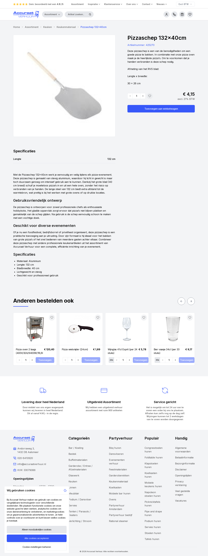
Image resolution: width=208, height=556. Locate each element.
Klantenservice (113, 4)
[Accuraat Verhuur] (26, 14)
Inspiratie (94, 4)
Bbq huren (115, 447)
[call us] (174, 14)
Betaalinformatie (184, 457)
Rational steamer (118, 521)
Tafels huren (152, 539)
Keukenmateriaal (66, 26)
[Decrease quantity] (130, 96)
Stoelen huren (153, 533)
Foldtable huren (154, 457)
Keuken (47, 26)
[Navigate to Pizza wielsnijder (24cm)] (81, 329)
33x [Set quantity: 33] (157, 360)
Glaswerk (74, 475)
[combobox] (185, 4)
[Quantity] (136, 96)
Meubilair (74, 493)
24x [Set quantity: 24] (111, 360)
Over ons (132, 4)
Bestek (72, 453)
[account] (167, 14)
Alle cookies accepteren (36, 538)
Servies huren (153, 527)
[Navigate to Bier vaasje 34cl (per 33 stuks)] (173, 329)
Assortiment (77, 4)
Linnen (72, 487)
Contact (147, 4)
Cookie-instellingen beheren (37, 547)
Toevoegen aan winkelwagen (161, 108)
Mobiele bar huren (119, 493)
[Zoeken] (90, 14)
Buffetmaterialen (78, 459)
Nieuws (162, 4)
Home (16, 26)
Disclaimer (181, 469)
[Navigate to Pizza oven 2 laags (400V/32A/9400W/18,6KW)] (35, 329)
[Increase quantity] (142, 96)
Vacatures (181, 500)
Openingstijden (183, 475)
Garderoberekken (119, 475)
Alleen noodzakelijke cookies (36, 529)
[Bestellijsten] (190, 14)
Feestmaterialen (118, 469)
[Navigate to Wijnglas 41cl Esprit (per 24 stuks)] (127, 329)
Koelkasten (115, 487)
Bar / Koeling (76, 447)
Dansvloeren (116, 453)
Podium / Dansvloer (80, 499)
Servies (73, 505)
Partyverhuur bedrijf (120, 515)
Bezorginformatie (185, 463)
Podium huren (153, 521)
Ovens (112, 499)
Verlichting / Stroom (80, 521)
